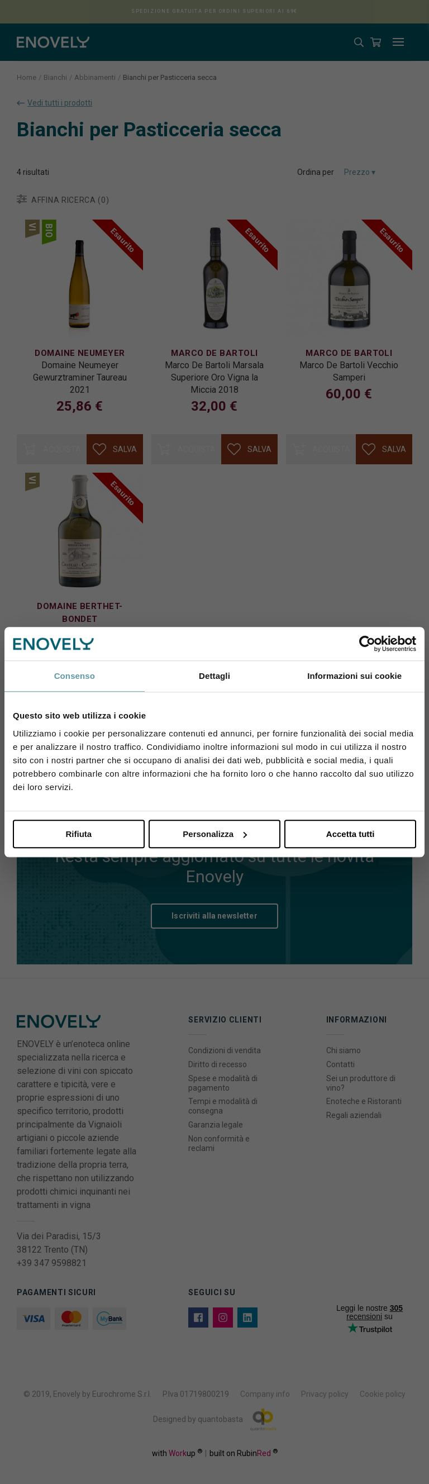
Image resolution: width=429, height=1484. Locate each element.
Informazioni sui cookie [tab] (354, 676)
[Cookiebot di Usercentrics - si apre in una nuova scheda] (367, 643)
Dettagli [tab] (214, 676)
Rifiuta (78, 834)
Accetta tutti (350, 834)
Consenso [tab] (74, 676)
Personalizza (215, 834)
